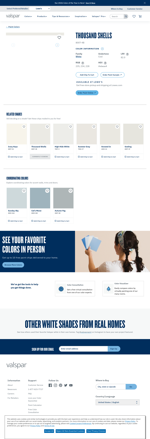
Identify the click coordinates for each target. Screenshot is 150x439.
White (78, 56)
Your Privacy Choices (96, 431)
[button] (57, 45)
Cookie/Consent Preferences (80, 423)
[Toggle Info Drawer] (102, 48)
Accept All (49, 431)
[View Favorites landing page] (134, 16)
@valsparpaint (85, 332)
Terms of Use (49, 426)
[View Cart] (140, 16)
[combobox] (117, 16)
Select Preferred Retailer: (18, 8)
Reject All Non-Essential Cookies (70, 431)
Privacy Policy (130, 421)
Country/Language (105, 396)
